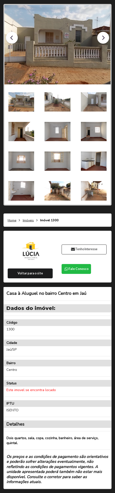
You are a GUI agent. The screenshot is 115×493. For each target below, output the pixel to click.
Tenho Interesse (83, 249)
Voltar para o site (30, 273)
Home (12, 220)
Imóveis (28, 220)
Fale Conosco (76, 269)
